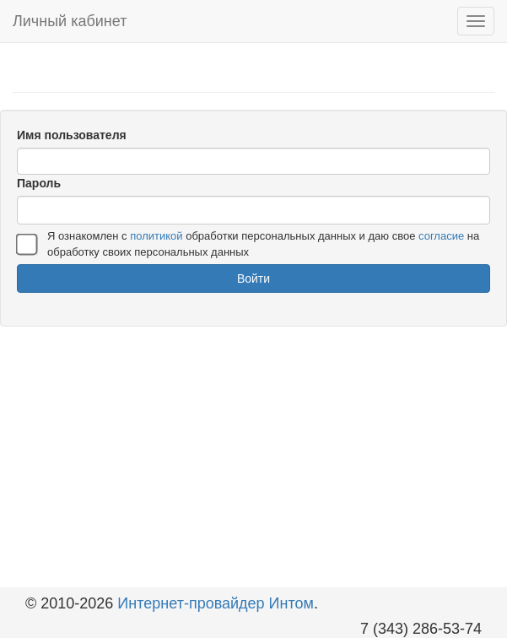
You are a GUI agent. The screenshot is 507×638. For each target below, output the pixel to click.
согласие (441, 236)
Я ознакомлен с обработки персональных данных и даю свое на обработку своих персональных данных (263, 244)
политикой (156, 236)
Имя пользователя (72, 135)
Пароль (39, 183)
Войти (253, 278)
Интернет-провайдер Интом (215, 603)
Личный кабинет (70, 21)
